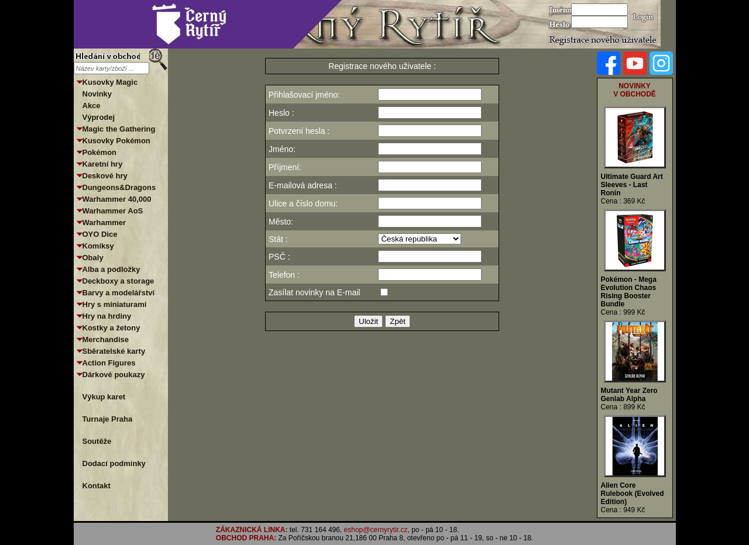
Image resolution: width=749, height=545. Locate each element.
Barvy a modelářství (119, 292)
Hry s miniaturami (115, 304)
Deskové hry (105, 175)
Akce (92, 105)
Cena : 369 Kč (623, 201)
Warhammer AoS (113, 210)
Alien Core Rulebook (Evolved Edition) (632, 493)
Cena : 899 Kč (623, 407)
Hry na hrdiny (107, 316)
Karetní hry (103, 164)
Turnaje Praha (108, 419)
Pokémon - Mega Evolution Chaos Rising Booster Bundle (629, 291)
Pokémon (100, 152)
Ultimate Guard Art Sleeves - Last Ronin (632, 185)
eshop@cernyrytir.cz (376, 530)
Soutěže (97, 441)
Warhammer (104, 222)
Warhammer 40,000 (117, 199)
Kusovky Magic (110, 82)
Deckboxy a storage (118, 281)
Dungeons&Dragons (119, 187)
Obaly (93, 257)
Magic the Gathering (119, 129)
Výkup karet (104, 396)
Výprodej (99, 117)
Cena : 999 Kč (623, 312)
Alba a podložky (111, 269)
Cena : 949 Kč (623, 510)
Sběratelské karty (114, 351)
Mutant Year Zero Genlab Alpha (629, 395)
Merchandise (106, 339)
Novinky (97, 93)
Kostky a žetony (111, 327)
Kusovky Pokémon (116, 140)
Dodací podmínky (114, 463)
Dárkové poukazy (114, 374)
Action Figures (109, 362)
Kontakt (97, 485)
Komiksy (98, 246)
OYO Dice (100, 234)
